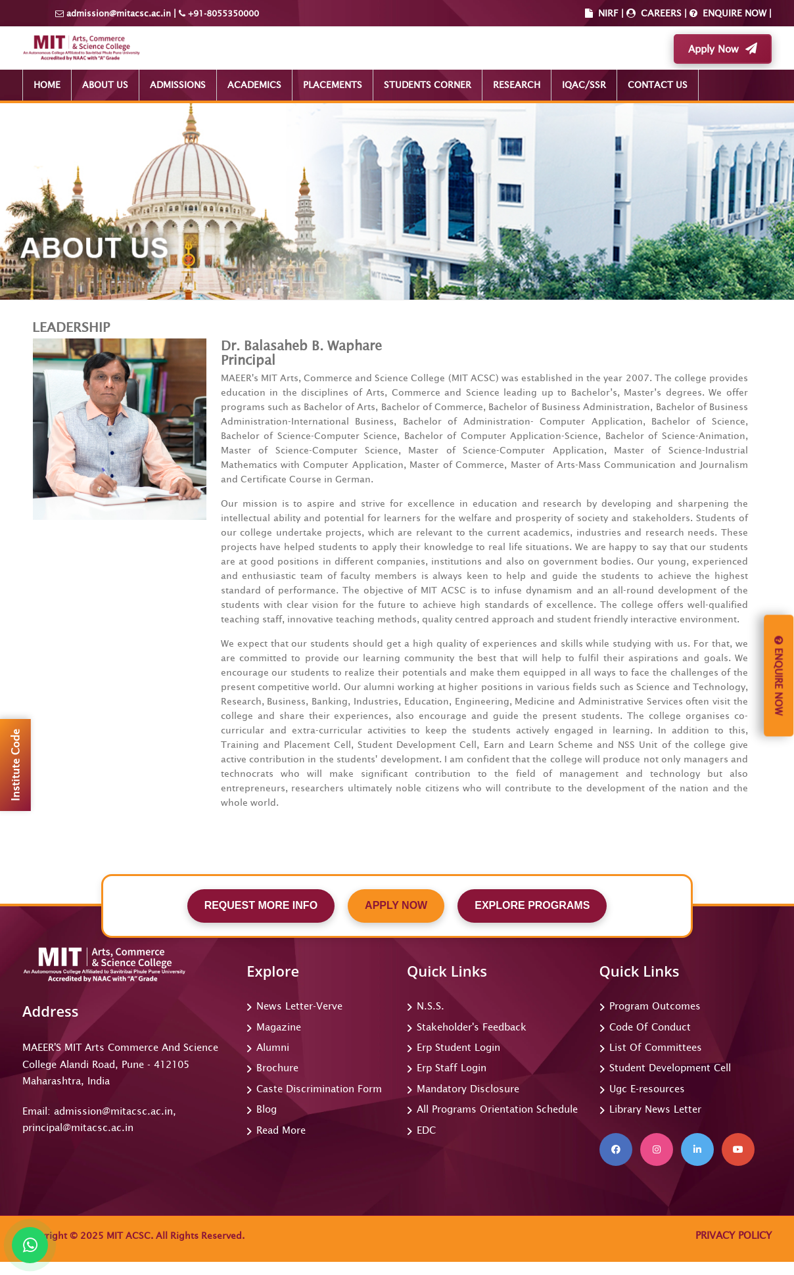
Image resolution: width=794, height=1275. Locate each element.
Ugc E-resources (647, 1088)
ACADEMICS (254, 85)
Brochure (277, 1067)
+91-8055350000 (222, 13)
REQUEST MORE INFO (260, 905)
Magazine (278, 1026)
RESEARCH (516, 85)
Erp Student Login (458, 1047)
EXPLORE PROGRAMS (532, 905)
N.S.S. (430, 1005)
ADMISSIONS (178, 85)
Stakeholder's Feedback (471, 1026)
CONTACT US (658, 85)
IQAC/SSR (584, 85)
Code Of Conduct (650, 1026)
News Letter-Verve (299, 1005)
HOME (47, 85)
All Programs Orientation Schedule (497, 1109)
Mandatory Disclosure (468, 1088)
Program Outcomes (655, 1005)
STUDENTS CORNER (427, 85)
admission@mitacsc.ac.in (118, 13)
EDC (426, 1130)
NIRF (608, 13)
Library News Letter (655, 1109)
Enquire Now (778, 676)
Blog (266, 1109)
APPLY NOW (396, 905)
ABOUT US (105, 85)
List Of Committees (655, 1047)
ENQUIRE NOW (733, 13)
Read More (281, 1130)
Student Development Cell (670, 1067)
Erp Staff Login (451, 1067)
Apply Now (722, 49)
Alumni (272, 1047)
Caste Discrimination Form (319, 1088)
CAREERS (660, 13)
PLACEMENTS (332, 85)
